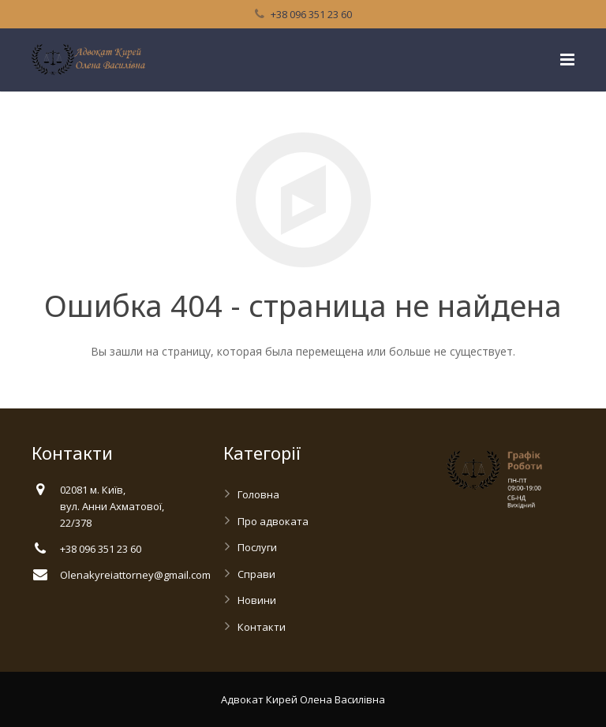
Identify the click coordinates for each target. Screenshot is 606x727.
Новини (257, 600)
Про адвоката (273, 521)
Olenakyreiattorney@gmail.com (135, 575)
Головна (258, 494)
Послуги (257, 547)
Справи (256, 574)
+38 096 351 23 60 (311, 14)
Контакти (262, 627)
